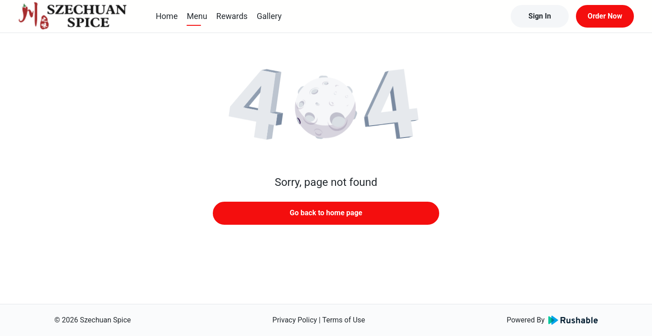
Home (166, 16)
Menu (197, 16)
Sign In (539, 16)
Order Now (605, 16)
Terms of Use (343, 320)
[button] (326, 109)
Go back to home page (326, 212)
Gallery (269, 16)
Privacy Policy (295, 320)
